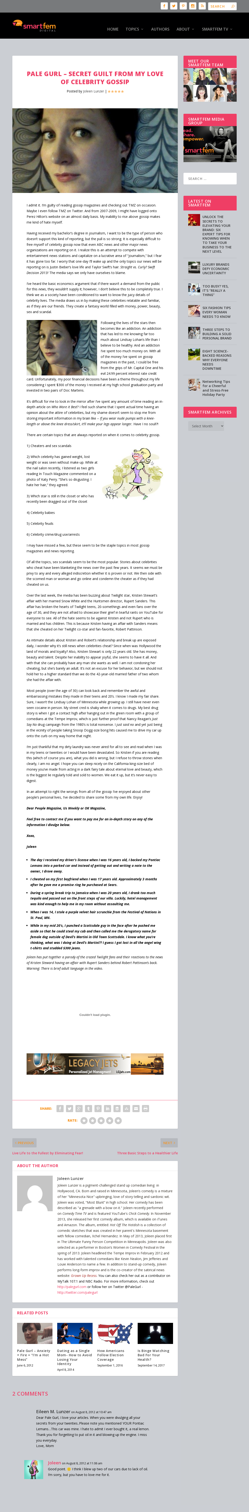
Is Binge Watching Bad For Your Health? (153, 1340)
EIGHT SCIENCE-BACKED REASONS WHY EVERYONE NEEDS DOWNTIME (216, 345)
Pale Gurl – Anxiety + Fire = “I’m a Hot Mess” (34, 1340)
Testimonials (156, 1506)
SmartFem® (34, 1506)
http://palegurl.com (71, 1272)
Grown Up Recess (84, 1261)
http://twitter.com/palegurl (77, 1277)
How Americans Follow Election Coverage (110, 1340)
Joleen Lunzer (93, 76)
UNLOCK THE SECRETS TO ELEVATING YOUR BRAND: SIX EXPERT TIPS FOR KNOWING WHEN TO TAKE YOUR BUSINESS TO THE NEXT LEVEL (217, 219)
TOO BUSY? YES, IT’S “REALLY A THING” (215, 275)
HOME (112, 22)
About (183, 22)
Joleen (54, 1448)
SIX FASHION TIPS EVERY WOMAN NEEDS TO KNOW (216, 297)
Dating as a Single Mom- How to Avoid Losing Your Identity (74, 1342)
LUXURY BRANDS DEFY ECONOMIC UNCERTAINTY (215, 253)
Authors (160, 22)
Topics (132, 22)
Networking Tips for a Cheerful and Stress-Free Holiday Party (216, 373)
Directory (177, 1506)
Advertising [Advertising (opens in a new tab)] (110, 1506)
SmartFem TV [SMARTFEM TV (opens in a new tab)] (215, 22)
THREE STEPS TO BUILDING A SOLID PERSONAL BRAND (217, 319)
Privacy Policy (132, 1506)
